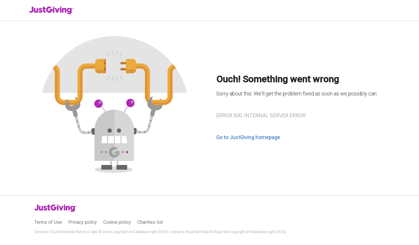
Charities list (150, 222)
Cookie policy (117, 222)
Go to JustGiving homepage (248, 137)
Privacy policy (82, 222)
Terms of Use (48, 222)
